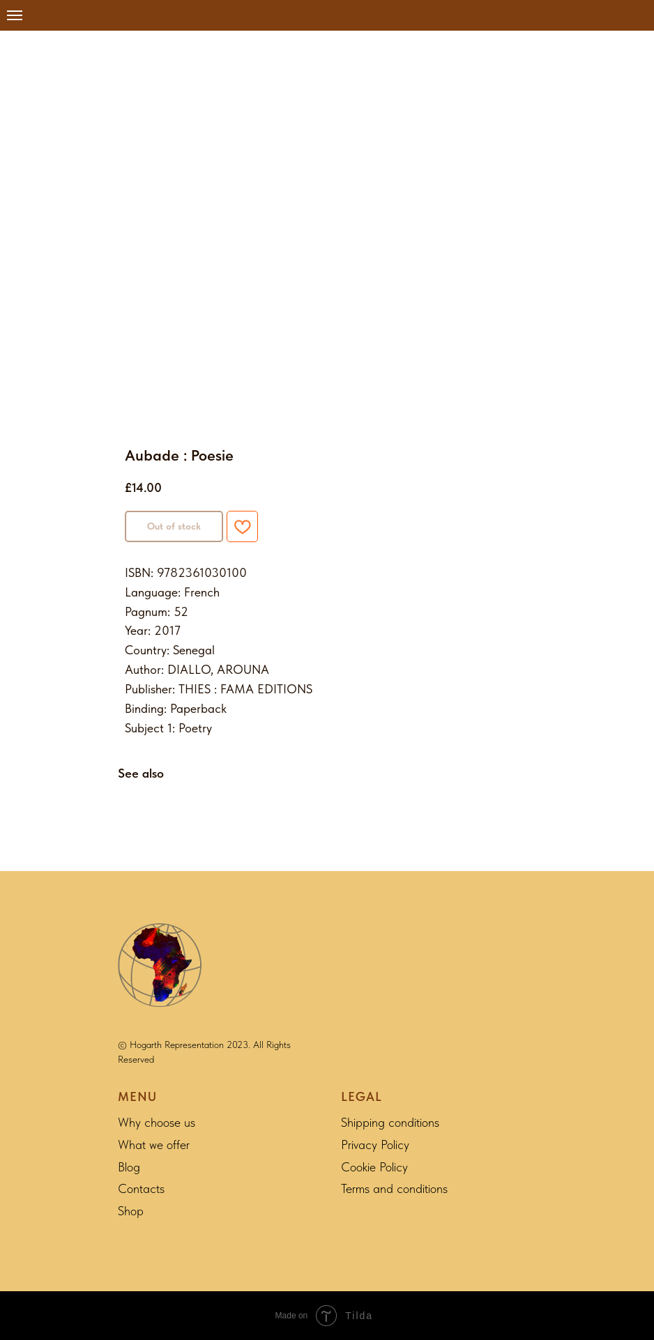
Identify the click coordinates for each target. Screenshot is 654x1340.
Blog (129, 1167)
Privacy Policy (375, 1144)
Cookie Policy (374, 1167)
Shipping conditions (390, 1122)
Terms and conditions (394, 1188)
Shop (131, 1210)
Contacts (141, 1188)
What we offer (154, 1144)
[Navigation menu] (14, 15)
